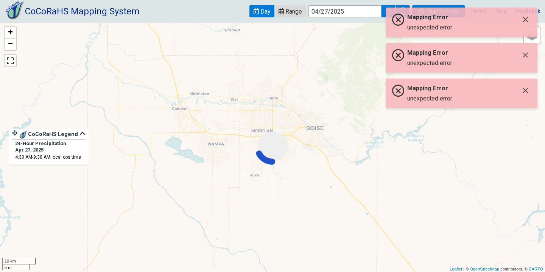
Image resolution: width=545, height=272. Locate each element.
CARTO (536, 269)
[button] (261, 11)
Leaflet (456, 269)
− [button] (10, 44)
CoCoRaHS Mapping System (82, 11)
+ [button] (10, 33)
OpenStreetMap (484, 269)
